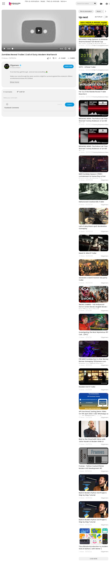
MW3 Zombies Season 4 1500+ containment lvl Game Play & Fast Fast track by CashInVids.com (92, 176)
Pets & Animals (53, 1)
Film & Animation (32, 1)
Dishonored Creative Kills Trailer (91, 202)
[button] (107, 3)
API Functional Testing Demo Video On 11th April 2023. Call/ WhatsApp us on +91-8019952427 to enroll (93, 413)
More (64, 1)
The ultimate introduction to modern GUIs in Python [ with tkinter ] (93, 547)
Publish (69, 104)
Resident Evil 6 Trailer (87, 387)
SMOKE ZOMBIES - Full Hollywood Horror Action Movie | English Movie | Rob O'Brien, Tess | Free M (93, 306)
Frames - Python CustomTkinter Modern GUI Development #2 (91, 467)
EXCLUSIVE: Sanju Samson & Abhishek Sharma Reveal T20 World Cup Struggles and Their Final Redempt (93, 41)
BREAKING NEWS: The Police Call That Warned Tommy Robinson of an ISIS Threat (93, 121)
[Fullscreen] (73, 49)
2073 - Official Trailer (87, 67)
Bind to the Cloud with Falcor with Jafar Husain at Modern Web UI (92, 440)
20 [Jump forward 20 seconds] (65, 48)
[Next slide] (105, 11)
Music (43, 1)
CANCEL (59, 104)
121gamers (15, 65)
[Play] (4, 49)
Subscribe (68, 66)
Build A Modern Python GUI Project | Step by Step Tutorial (93, 494)
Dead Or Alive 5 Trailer (87, 253)
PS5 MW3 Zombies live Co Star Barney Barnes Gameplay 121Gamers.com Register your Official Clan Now (93, 361)
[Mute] (69, 49)
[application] (39, 30)
